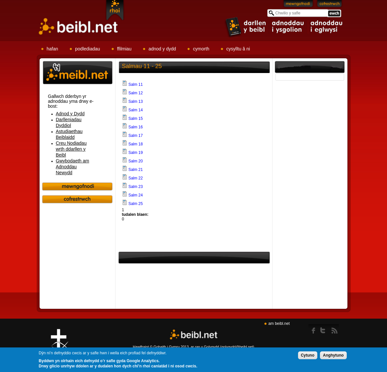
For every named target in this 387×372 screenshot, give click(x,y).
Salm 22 (135, 178)
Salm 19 (135, 152)
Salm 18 (135, 144)
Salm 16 (135, 127)
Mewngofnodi (298, 5)
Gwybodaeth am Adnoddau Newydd (72, 166)
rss (334, 329)
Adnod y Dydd (70, 113)
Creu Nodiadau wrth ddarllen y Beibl (71, 149)
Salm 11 (135, 84)
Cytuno (307, 356)
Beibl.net (194, 334)
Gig (59, 346)
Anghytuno (333, 356)
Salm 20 (135, 161)
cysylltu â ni (238, 48)
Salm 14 (135, 110)
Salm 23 (135, 186)
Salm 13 (135, 101)
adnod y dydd (162, 48)
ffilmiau (124, 48)
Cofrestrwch (329, 5)
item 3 (326, 26)
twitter (324, 329)
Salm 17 (135, 135)
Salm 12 (135, 93)
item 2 (288, 26)
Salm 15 (135, 118)
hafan (52, 48)
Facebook (313, 329)
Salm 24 (135, 195)
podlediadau (87, 48)
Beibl (78, 27)
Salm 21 (135, 169)
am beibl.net (279, 323)
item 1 (246, 26)
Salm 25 (135, 203)
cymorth (201, 48)
